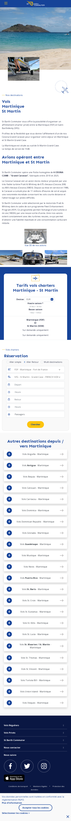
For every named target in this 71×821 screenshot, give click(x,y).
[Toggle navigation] (6, 3)
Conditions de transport (18, 786)
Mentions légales (40, 786)
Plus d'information (12, 802)
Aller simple (15, 362)
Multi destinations (53, 362)
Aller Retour (33, 362)
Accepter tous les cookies (35, 807)
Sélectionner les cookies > (16, 813)
